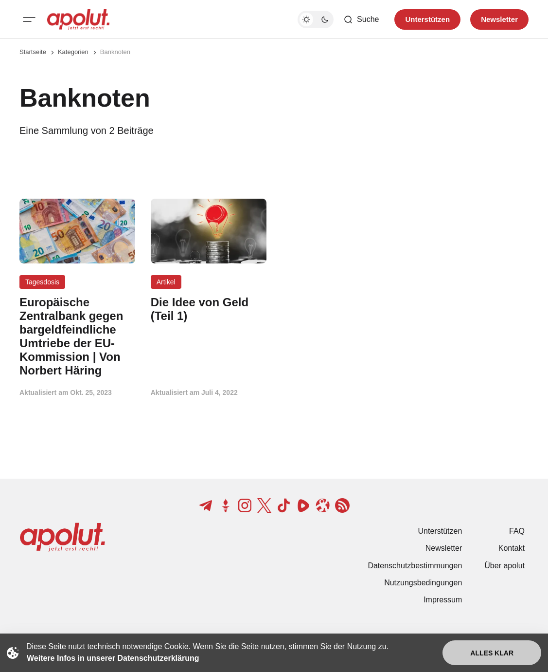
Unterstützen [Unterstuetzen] (427, 19)
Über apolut (504, 565)
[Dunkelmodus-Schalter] (316, 19)
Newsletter (443, 548)
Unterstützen (440, 531)
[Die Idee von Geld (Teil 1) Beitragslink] (208, 309)
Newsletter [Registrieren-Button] (499, 19)
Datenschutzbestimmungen (415, 565)
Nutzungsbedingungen (423, 583)
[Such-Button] (361, 19)
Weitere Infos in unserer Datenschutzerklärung (113, 658)
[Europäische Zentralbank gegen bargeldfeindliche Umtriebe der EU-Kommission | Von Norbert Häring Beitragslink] (77, 336)
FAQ (517, 531)
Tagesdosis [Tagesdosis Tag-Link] (42, 282)
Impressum (443, 600)
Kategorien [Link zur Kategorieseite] (73, 52)
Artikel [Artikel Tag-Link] (166, 282)
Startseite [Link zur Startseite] (32, 52)
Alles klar (491, 653)
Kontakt (511, 548)
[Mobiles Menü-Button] (29, 19)
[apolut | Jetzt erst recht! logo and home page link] (78, 19)
